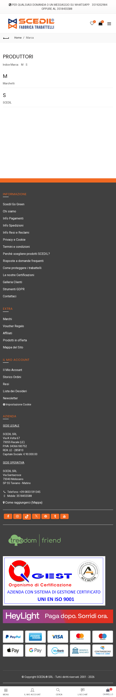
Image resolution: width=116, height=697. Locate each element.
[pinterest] (45, 516)
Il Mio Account (12, 370)
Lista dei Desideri (15, 391)
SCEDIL (7, 102)
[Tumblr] (55, 516)
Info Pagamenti (13, 218)
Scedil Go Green (13, 204)
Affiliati (7, 333)
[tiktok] (27, 517)
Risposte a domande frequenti (23, 261)
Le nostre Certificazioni (18, 275)
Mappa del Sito (13, 347)
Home (18, 37)
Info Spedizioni (13, 225)
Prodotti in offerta (15, 340)
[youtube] (64, 516)
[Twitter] (36, 516)
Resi (6, 384)
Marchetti (9, 83)
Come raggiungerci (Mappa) (22, 502)
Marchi (7, 319)
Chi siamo (9, 211)
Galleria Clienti (12, 282)
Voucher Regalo (13, 326)
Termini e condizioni (16, 247)
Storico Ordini (12, 377)
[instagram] (17, 516)
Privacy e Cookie (14, 239)
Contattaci (9, 296)
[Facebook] (8, 516)
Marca (30, 37)
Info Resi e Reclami (16, 232)
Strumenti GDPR (14, 289)
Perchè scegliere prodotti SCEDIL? (26, 254)
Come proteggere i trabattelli (22, 268)
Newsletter (10, 398)
